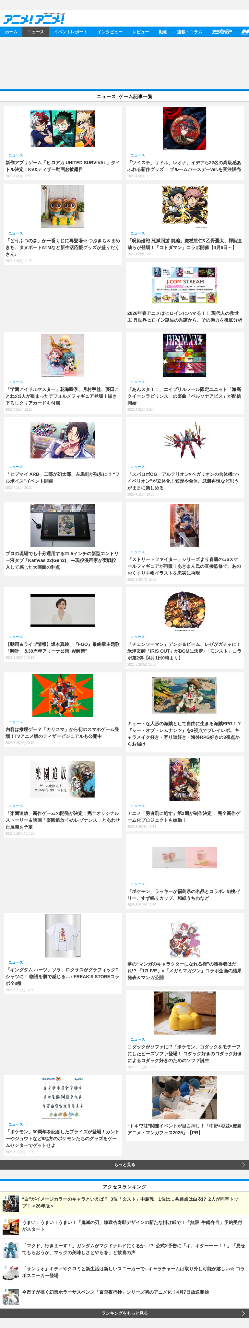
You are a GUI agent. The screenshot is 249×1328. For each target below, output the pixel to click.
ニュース (35, 31)
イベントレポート (71, 31)
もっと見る (124, 1164)
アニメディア (221, 32)
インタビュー (110, 31)
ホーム (11, 31)
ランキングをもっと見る (124, 1313)
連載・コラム (189, 31)
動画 (163, 31)
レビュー (140, 31)
